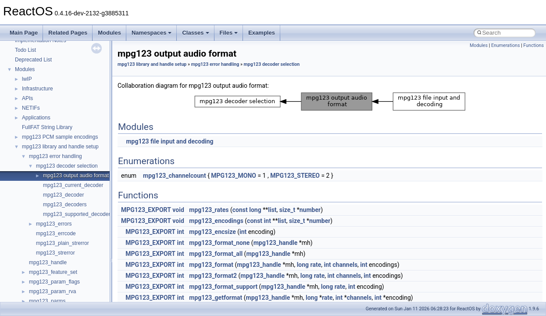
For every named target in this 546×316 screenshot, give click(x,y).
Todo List (25, 50)
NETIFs (31, 108)
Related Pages (67, 32)
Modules (109, 32)
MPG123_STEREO (295, 175)
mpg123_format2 (213, 275)
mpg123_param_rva (52, 291)
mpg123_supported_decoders (78, 214)
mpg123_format (211, 264)
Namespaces (152, 32)
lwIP (27, 79)
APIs (27, 98)
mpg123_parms (47, 301)
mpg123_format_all (216, 253)
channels (344, 264)
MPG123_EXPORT (146, 209)
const (240, 209)
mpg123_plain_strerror (62, 243)
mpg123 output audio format (76, 175)
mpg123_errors (53, 224)
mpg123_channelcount (174, 175)
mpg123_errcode (56, 233)
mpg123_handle (48, 262)
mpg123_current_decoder (73, 185)
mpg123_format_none (219, 242)
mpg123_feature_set (53, 272)
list (272, 209)
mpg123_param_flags (54, 282)
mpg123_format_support (223, 286)
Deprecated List (33, 60)
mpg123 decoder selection (67, 166)
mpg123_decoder (63, 195)
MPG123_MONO (233, 175)
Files (229, 32)
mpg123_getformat (215, 297)
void (178, 209)
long (255, 209)
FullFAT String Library (47, 127)
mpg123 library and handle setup (60, 147)
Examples (261, 32)
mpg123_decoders (64, 204)
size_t (287, 209)
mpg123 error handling (55, 156)
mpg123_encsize (212, 231)
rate (315, 264)
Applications (36, 118)
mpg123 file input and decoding (169, 141)
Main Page (24, 32)
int (267, 220)
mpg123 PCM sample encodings (60, 137)
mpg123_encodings (216, 220)
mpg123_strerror (55, 253)
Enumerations (505, 45)
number (310, 209)
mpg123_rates (208, 209)
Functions (533, 45)
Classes (195, 32)
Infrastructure (37, 89)
